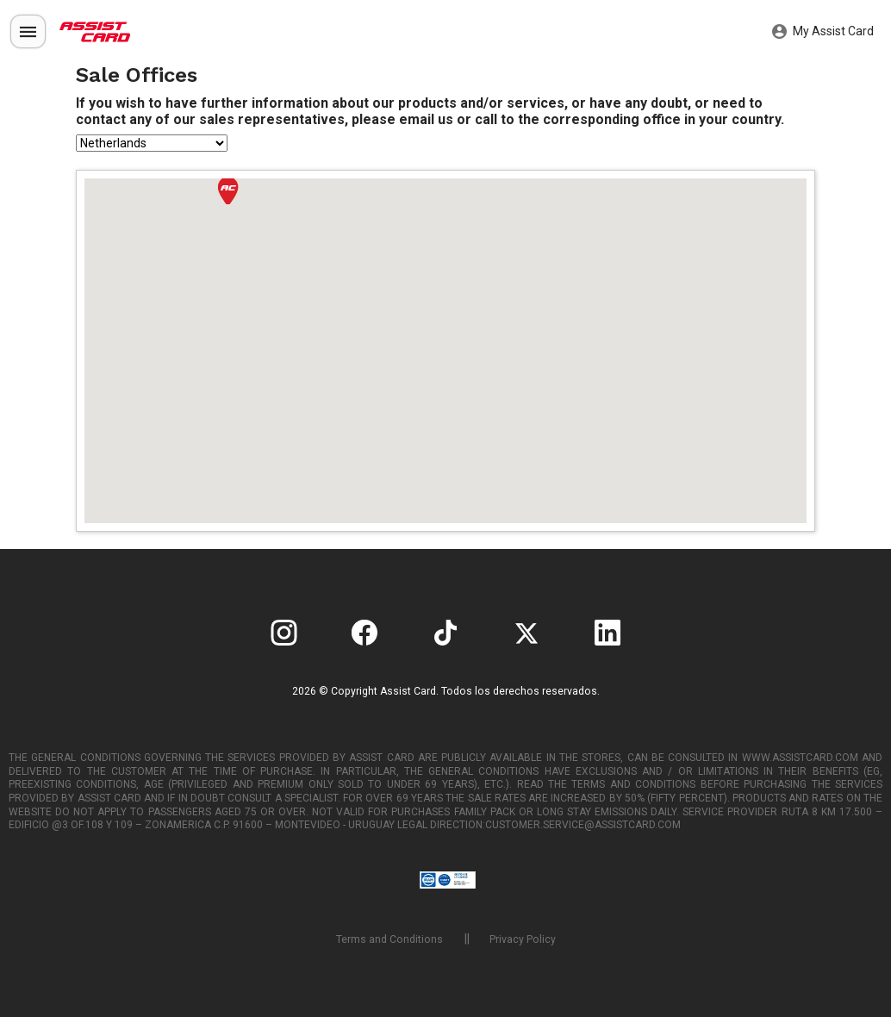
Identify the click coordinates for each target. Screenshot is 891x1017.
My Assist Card (823, 32)
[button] (228, 190)
